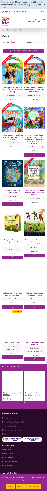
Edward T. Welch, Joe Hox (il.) (34, 147)
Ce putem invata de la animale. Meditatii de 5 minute (34, 193)
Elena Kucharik (12, 346)
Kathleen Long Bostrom (12, 349)
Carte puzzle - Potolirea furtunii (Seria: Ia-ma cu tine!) (12, 137)
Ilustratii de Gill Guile (12, 95)
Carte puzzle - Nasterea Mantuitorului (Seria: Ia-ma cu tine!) (34, 90)
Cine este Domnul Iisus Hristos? (34, 344)
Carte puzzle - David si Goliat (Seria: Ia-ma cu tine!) (12, 90)
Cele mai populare (11, 367)
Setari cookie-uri (33, 486)
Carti (8, 30)
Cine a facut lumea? (12, 343)
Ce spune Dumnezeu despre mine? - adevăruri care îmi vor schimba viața (12, 243)
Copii (15, 30)
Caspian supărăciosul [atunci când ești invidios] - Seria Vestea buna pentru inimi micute (34, 139)
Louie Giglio (13, 196)
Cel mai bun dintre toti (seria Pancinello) (12, 294)
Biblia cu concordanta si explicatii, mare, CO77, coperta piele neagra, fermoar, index (12, 393)
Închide (10, 486)
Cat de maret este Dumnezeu (12, 192)
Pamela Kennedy (34, 198)
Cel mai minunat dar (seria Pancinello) (34, 294)
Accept (20, 486)
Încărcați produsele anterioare (24, 51)
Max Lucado (34, 248)
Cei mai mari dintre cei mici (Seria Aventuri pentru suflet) (34, 242)
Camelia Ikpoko (12, 250)
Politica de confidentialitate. (23, 482)
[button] (22, 402)
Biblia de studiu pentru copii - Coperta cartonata (34, 393)
